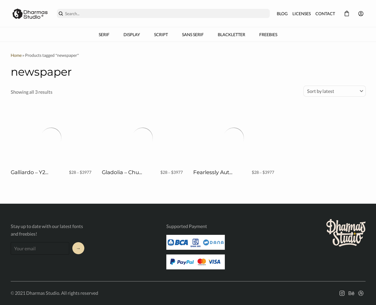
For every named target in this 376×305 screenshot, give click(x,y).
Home (16, 55)
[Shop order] (335, 91)
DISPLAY (132, 34)
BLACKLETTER (231, 34)
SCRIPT (161, 34)
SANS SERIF (193, 34)
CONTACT (325, 13)
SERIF (104, 34)
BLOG (282, 13)
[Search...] (166, 13)
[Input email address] (40, 248)
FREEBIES (268, 34)
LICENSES (301, 13)
